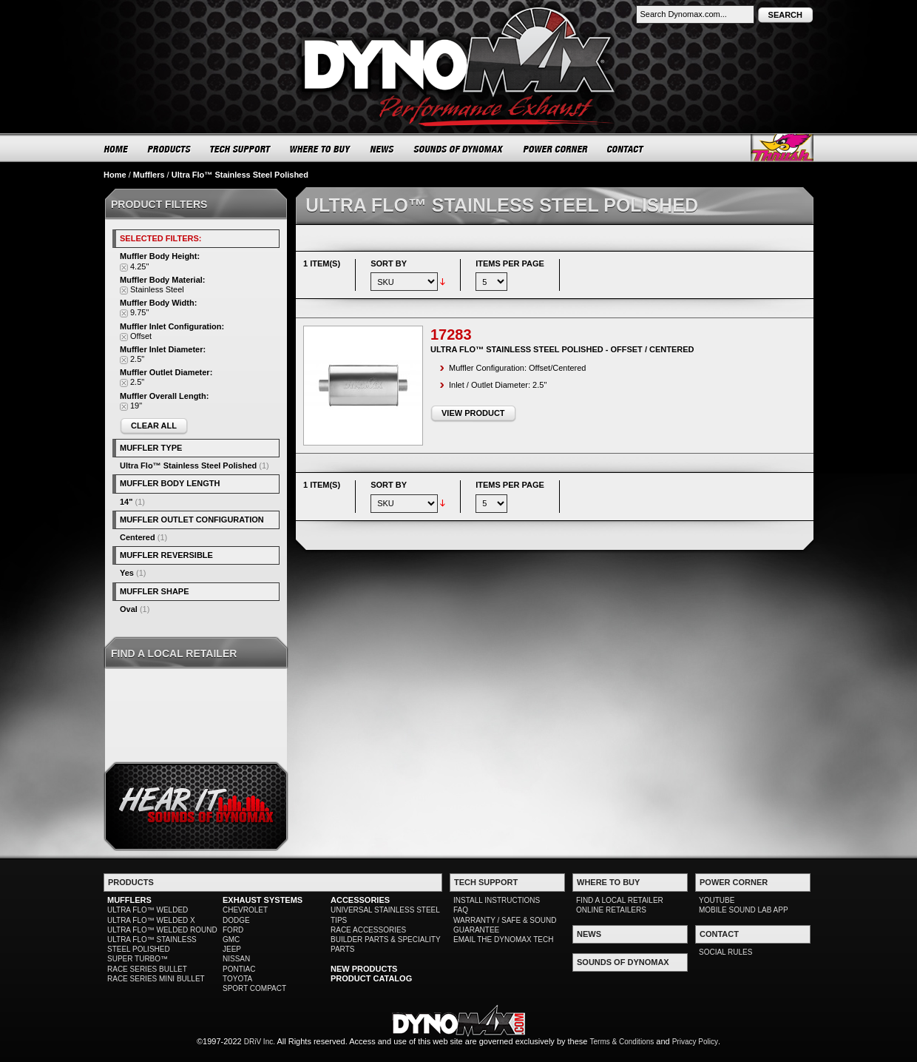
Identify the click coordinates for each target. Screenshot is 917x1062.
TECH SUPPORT (240, 148)
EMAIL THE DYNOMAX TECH (503, 939)
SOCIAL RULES (725, 952)
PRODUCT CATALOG (371, 978)
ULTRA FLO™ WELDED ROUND (162, 930)
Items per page (510, 263)
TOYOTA (237, 979)
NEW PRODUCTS (364, 968)
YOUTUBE (716, 900)
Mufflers (149, 174)
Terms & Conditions (622, 1042)
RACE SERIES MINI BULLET (156, 979)
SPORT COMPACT (254, 988)
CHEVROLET (245, 910)
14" (126, 501)
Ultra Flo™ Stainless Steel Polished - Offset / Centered (562, 349)
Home (115, 174)
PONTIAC (239, 969)
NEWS (382, 148)
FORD (233, 930)
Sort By (388, 263)
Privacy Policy (695, 1042)
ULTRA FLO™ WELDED (147, 910)
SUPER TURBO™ (137, 959)
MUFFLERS (129, 899)
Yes (127, 572)
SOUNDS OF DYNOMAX (458, 148)
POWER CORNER (556, 148)
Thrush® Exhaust (782, 147)
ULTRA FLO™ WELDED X (151, 920)
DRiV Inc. (259, 1042)
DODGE (236, 920)
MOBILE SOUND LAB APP (743, 910)
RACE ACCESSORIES (368, 930)
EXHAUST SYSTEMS (262, 899)
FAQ (460, 910)
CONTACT (626, 148)
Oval (129, 609)
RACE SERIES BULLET (147, 969)
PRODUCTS (169, 148)
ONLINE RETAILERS (611, 910)
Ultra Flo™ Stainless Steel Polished (188, 465)
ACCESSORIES (360, 899)
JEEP (232, 949)
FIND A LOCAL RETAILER (619, 900)
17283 (451, 334)
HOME (116, 148)
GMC (231, 939)
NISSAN (236, 959)
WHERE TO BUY (320, 148)
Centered (137, 537)
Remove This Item (124, 267)
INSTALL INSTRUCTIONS (496, 900)
